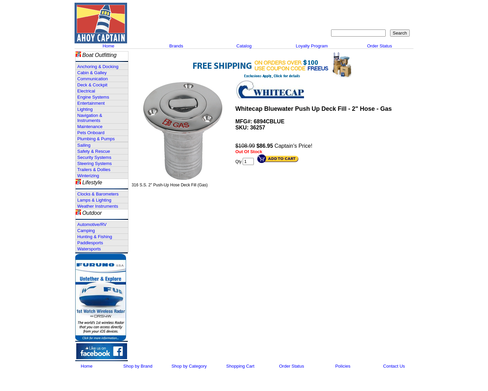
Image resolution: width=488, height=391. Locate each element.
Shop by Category (189, 366)
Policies (342, 366)
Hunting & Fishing (94, 236)
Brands (176, 45)
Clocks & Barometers (98, 194)
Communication (92, 78)
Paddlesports (90, 242)
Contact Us (337, 8)
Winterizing (88, 175)
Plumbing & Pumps (96, 138)
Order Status (379, 45)
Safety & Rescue (93, 151)
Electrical (86, 91)
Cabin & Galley (92, 72)
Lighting (85, 109)
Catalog (244, 45)
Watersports (89, 248)
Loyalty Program (312, 45)
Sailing (83, 145)
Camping (86, 230)
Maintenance (89, 126)
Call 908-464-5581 (154, 30)
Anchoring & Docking (97, 66)
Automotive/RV (91, 224)
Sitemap (364, 8)
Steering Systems (94, 163)
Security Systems (94, 157)
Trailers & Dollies (93, 169)
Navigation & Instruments (89, 118)
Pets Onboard (90, 132)
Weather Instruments (97, 206)
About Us (309, 8)
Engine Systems (93, 97)
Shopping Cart (395, 8)
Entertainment (91, 103)
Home (109, 45)
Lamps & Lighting (94, 200)
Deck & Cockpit (92, 84)
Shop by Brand (137, 366)
